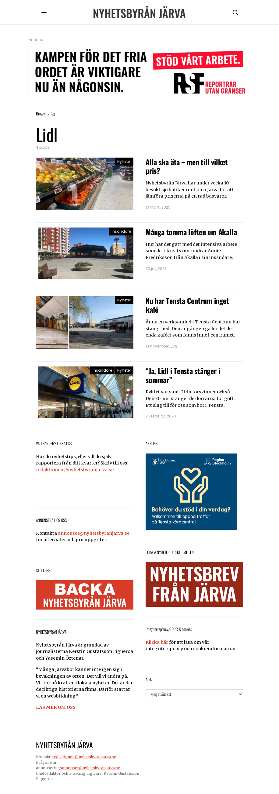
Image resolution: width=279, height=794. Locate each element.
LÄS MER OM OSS (56, 707)
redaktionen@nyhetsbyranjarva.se (75, 469)
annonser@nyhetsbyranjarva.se (93, 533)
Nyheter (124, 161)
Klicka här (157, 642)
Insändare (121, 231)
